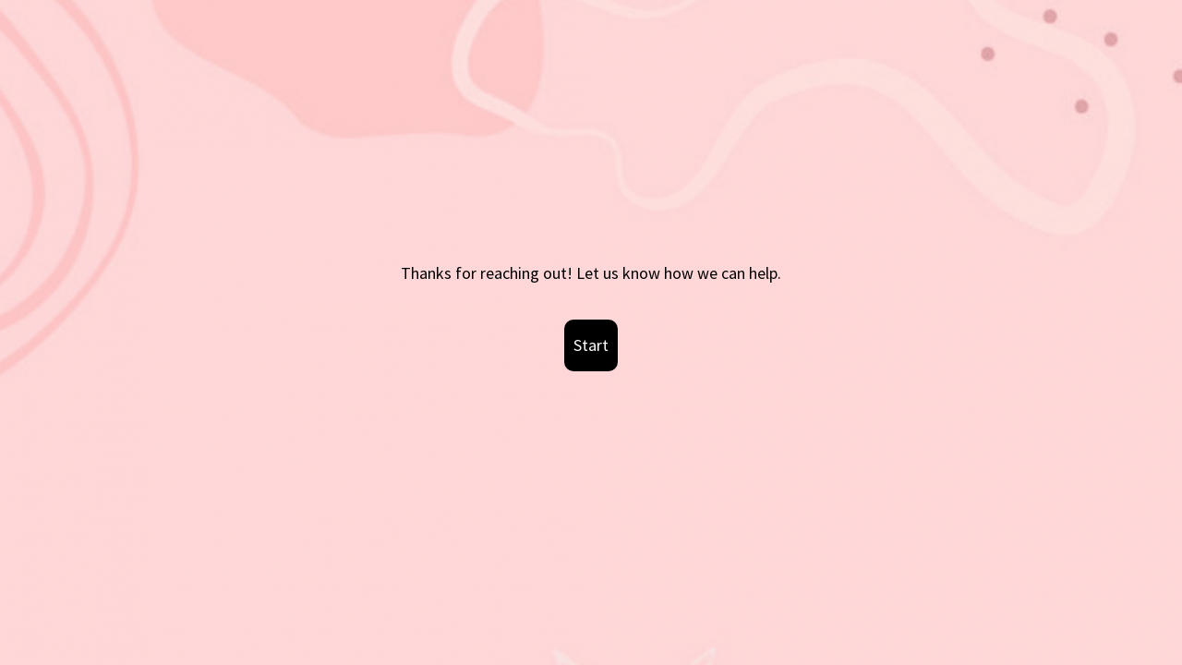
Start (591, 345)
